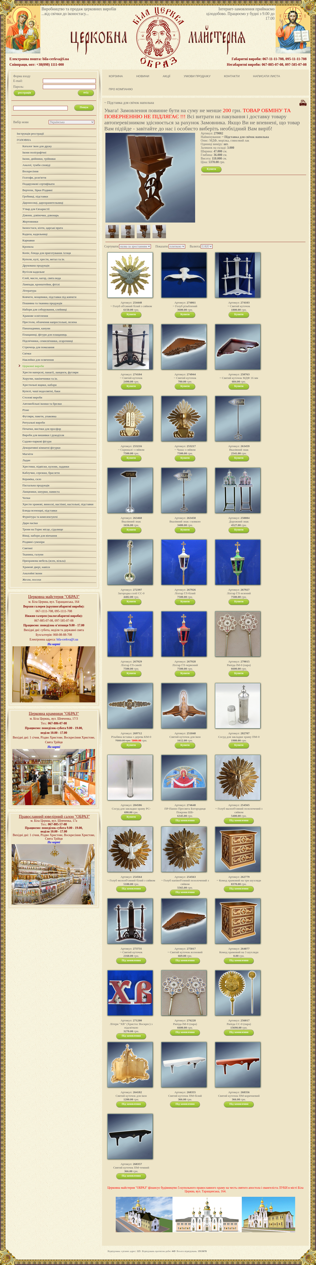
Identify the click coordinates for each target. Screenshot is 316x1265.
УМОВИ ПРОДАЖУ (197, 76)
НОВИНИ (142, 76)
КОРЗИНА (116, 76)
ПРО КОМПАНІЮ (121, 89)
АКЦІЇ (166, 76)
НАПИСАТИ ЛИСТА (266, 76)
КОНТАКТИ (232, 76)
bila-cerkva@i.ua (67, 639)
